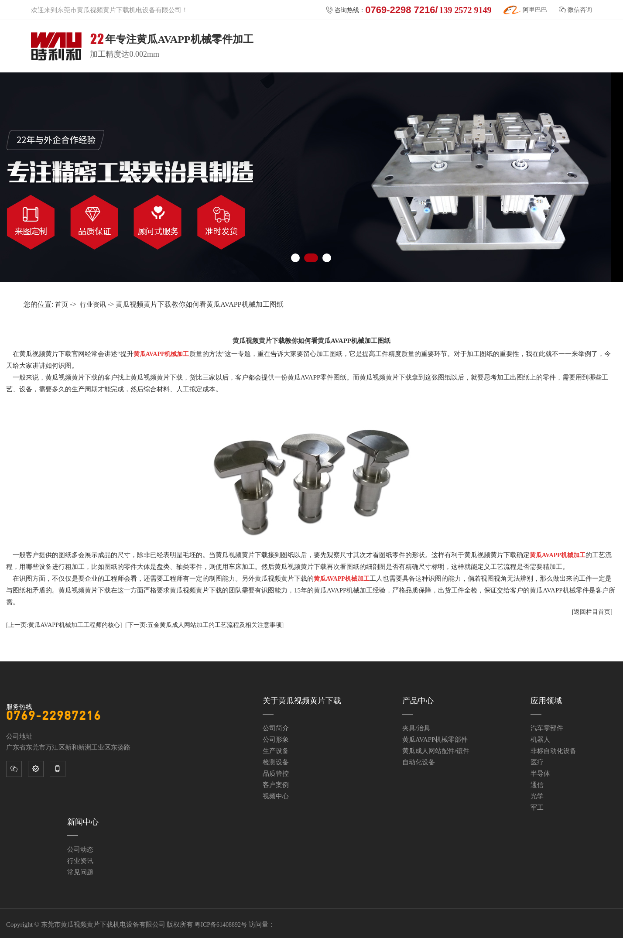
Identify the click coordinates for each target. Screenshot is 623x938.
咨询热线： (408, 10)
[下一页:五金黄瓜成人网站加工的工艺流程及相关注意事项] (204, 625)
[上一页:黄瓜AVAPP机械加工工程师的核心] (64, 625)
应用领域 (546, 700)
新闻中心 (83, 822)
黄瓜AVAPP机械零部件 (435, 739)
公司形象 (276, 739)
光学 (537, 796)
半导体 (540, 773)
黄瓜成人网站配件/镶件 (435, 750)
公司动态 (80, 849)
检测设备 (276, 762)
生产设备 (276, 750)
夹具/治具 (416, 728)
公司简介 (276, 728)
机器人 (540, 739)
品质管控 (276, 773)
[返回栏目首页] (592, 612)
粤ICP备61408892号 (221, 924)
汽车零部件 (547, 728)
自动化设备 (418, 762)
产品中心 (418, 700)
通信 (537, 784)
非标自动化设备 (553, 750)
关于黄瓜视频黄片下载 (302, 700)
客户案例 (276, 784)
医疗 (537, 762)
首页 (61, 304)
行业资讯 (93, 304)
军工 (537, 807)
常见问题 (80, 872)
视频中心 (276, 796)
